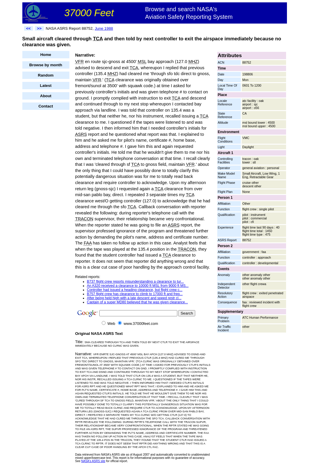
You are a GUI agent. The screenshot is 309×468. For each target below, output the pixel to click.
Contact (46, 106)
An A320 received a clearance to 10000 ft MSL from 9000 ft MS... (138, 286)
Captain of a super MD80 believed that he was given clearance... (137, 302)
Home (45, 54)
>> (39, 28)
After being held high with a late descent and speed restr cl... (134, 298)
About (45, 96)
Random (46, 75)
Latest (45, 85)
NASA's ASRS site (93, 461)
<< (28, 28)
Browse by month (45, 65)
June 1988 (104, 28)
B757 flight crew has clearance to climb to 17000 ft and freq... (135, 294)
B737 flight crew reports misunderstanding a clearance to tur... (135, 282)
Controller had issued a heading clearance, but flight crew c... (135, 290)
